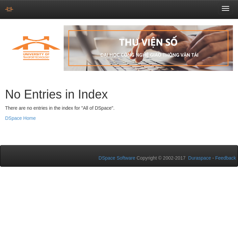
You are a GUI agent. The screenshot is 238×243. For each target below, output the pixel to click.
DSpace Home (20, 118)
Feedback (225, 158)
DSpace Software (117, 158)
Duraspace (199, 158)
